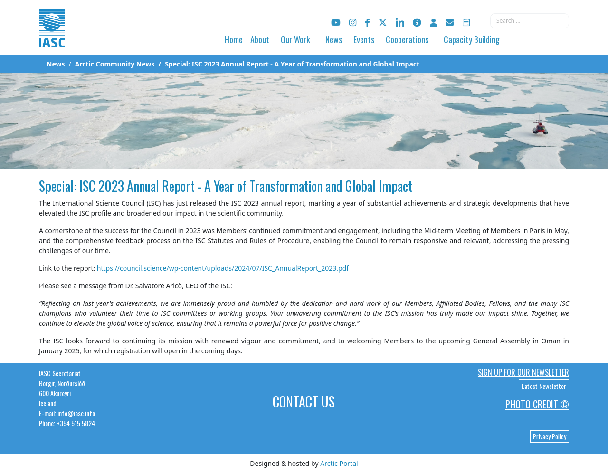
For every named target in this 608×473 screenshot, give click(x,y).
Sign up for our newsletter (523, 372)
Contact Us (304, 401)
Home (234, 39)
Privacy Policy (549, 436)
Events (363, 39)
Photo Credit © (537, 404)
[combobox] (529, 20)
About (259, 39)
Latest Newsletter (544, 386)
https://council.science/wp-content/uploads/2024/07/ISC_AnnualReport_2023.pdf (223, 268)
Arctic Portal (339, 463)
